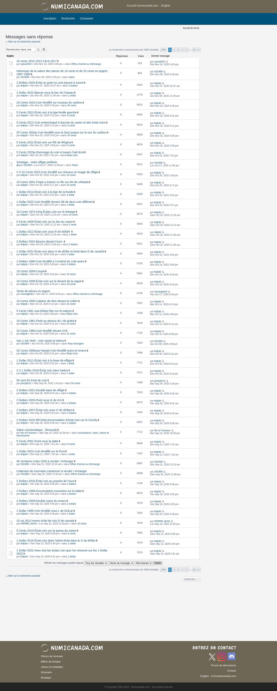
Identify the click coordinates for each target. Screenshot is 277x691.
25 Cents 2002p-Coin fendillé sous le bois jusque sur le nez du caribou (61, 132)
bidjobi (24, 85)
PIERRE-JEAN (28, 523)
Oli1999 (25, 77)
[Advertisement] (204, 7)
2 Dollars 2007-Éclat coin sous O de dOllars (44, 410)
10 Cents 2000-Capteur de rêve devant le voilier (47, 301)
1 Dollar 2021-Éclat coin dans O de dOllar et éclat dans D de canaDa (60, 251)
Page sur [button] (163, 50)
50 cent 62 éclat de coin (31, 380)
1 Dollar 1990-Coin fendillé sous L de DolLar (44, 510)
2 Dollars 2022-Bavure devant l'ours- (39, 241)
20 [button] (194, 50)
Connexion (86, 18)
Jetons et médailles (52, 666)
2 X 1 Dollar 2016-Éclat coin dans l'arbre (42, 370)
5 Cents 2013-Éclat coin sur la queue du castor (46, 530)
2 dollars (73, 85)
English (165, 5)
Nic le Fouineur (29, 432)
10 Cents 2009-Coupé (30, 271)
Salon (72, 77)
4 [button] (182, 50)
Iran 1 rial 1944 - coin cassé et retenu (40, 340)
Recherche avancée (44, 49)
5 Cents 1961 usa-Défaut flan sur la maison (44, 310)
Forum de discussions (223, 665)
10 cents (71, 175)
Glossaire (46, 672)
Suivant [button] (199, 50)
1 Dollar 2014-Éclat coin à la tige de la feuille (44, 192)
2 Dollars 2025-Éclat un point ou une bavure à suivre (49, 82)
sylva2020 (26, 64)
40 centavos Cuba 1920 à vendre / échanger (44, 461)
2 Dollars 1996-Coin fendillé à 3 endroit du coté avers (50, 261)
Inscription (50, 18)
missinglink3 (27, 294)
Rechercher (38, 49)
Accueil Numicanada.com (142, 5)
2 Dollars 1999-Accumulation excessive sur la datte (49, 491)
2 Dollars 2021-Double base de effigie (40, 390)
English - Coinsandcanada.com (218, 676)
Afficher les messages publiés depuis (75, 563)
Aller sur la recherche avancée (24, 41)
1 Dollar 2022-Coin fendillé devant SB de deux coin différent (54, 201)
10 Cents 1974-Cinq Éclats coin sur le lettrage (45, 211)
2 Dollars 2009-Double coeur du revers (41, 500)
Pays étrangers (76, 343)
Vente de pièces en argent (33, 291)
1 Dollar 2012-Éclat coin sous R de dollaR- (43, 231)
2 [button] (174, 50)
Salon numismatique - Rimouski (36, 429)
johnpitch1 (26, 383)
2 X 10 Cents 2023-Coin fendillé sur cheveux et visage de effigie (57, 172)
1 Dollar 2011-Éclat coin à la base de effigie (44, 360)
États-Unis (72, 155)
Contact (231, 670)
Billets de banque (51, 661)
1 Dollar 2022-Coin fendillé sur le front (40, 451)
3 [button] (178, 50)
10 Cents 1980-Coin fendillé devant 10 (40, 330)
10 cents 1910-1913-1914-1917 (36, 61)
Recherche (68, 18)
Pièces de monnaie (52, 656)
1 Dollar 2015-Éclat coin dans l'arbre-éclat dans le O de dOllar (55, 540)
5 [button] (187, 50)
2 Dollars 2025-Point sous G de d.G (39, 400)
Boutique (46, 677)
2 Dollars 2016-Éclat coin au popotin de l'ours (45, 481)
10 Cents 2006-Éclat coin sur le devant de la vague (48, 281)
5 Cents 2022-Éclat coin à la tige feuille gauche (46, 112)
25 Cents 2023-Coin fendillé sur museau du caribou (49, 102)
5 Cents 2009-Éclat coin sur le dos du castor (44, 221)
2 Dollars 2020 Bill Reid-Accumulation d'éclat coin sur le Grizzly (56, 420)
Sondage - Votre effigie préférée (36, 162)
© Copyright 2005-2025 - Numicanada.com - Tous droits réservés (138, 687)
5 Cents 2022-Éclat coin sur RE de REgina (43, 142)
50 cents (75, 383)
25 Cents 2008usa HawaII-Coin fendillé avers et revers (51, 350)
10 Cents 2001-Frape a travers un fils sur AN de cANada (52, 182)
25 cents (71, 105)
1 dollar (72, 95)
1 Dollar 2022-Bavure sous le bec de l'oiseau (45, 92)
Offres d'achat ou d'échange (86, 64)
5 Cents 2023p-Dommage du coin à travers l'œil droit (50, 152)
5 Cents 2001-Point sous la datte (37, 441)
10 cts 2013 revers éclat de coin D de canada (45, 520)
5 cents (71, 115)
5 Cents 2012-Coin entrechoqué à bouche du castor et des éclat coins (60, 122)
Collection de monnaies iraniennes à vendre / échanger (51, 471)
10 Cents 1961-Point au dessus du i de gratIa (45, 320)
